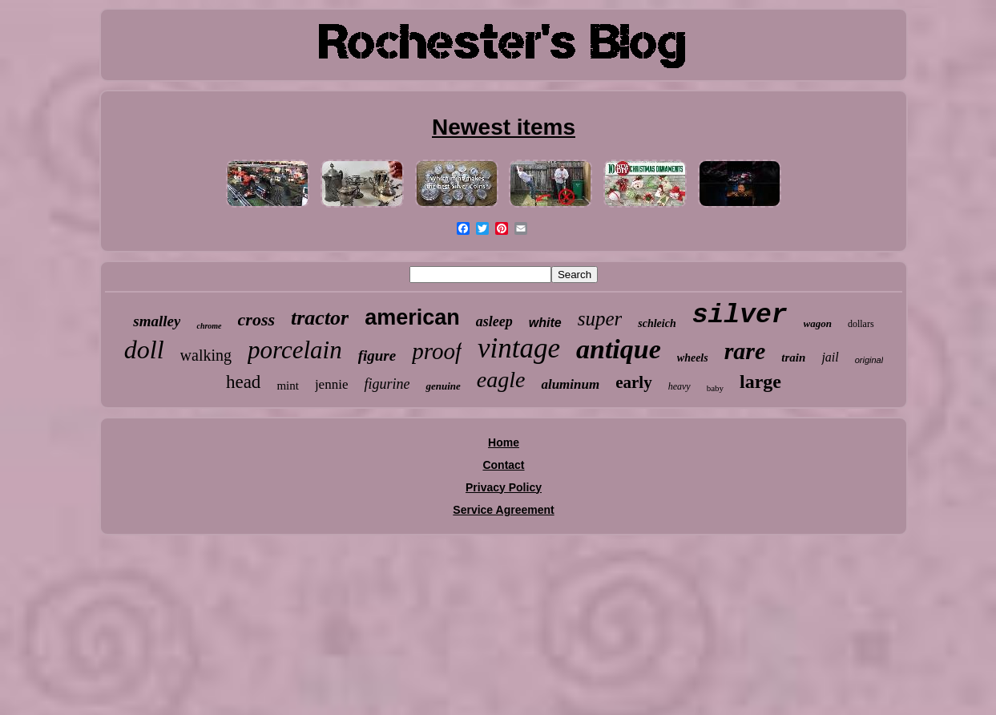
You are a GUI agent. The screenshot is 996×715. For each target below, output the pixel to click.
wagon (818, 323)
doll (144, 349)
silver (740, 315)
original (869, 360)
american (412, 317)
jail (829, 357)
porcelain (295, 350)
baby (715, 388)
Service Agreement (503, 509)
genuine (442, 386)
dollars (861, 323)
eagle (501, 379)
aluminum (570, 384)
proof (437, 351)
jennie (332, 384)
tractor (320, 317)
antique (618, 349)
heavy (679, 386)
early (633, 382)
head (243, 382)
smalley (156, 321)
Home (503, 442)
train (793, 357)
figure (377, 355)
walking (206, 355)
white (545, 322)
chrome (208, 325)
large (760, 381)
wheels (692, 358)
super (600, 318)
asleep (494, 321)
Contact (503, 464)
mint (287, 385)
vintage (519, 348)
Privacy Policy (504, 487)
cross (256, 319)
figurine (386, 384)
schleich (656, 323)
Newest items (503, 127)
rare (745, 350)
